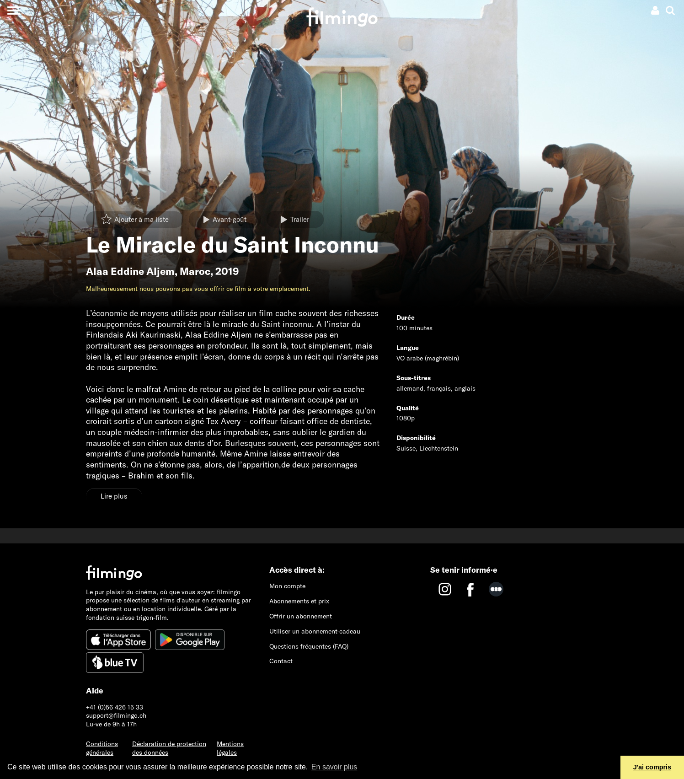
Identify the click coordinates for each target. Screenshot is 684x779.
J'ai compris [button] (652, 767)
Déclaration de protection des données (169, 748)
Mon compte (287, 586)
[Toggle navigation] (13, 10)
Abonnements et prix (299, 601)
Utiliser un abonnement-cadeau (314, 631)
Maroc (195, 271)
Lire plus (114, 496)
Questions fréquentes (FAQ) (308, 646)
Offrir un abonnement (300, 616)
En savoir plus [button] (334, 767)
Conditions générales (102, 748)
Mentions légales (230, 748)
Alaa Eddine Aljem (130, 271)
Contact (281, 661)
